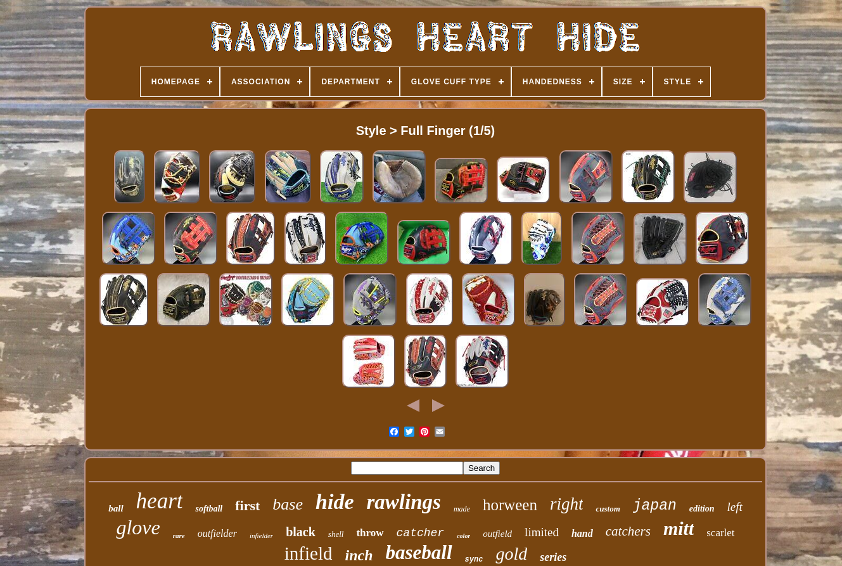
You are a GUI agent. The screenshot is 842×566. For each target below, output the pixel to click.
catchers (628, 531)
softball (208, 508)
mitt (678, 528)
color (463, 535)
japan (655, 506)
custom (608, 508)
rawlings (403, 502)
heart (159, 501)
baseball (419, 552)
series (553, 557)
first (247, 505)
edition (702, 508)
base (287, 504)
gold (511, 553)
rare (179, 535)
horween (510, 504)
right (567, 503)
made (462, 509)
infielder (261, 535)
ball (115, 508)
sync (474, 559)
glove (138, 527)
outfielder (217, 533)
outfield (497, 534)
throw (369, 533)
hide (335, 501)
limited (542, 532)
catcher (421, 533)
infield (308, 553)
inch (359, 555)
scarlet (720, 533)
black (301, 532)
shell (336, 534)
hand (582, 533)
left (734, 506)
